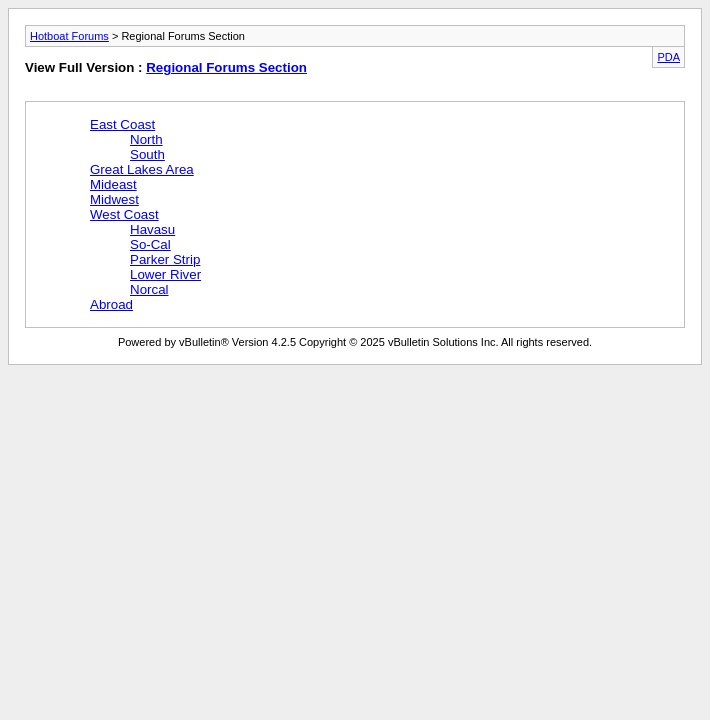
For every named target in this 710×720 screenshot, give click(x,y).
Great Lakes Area (142, 169)
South (147, 154)
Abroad (111, 304)
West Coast (124, 214)
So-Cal (150, 244)
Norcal (149, 289)
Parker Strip (165, 259)
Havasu (152, 229)
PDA (668, 57)
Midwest (114, 199)
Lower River (165, 274)
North (146, 139)
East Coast (122, 124)
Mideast (113, 184)
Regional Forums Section (226, 67)
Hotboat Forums (69, 36)
